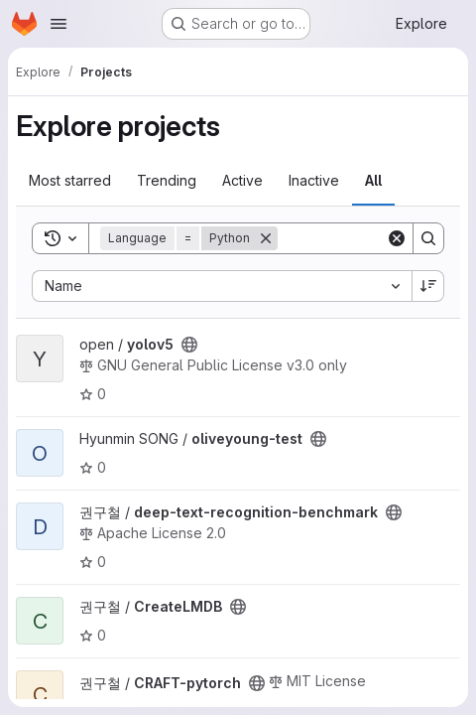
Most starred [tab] (70, 180)
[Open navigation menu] (58, 24)
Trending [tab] (166, 180)
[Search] (428, 238)
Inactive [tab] (314, 180)
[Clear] (397, 238)
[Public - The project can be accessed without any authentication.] (189, 345)
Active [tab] (242, 180)
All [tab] (373, 180)
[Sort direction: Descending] (428, 286)
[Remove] (266, 238)
